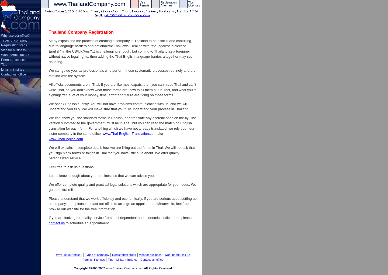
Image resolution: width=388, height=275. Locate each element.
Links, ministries (12, 69)
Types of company (14, 40)
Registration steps (14, 45)
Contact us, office (13, 74)
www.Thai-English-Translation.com (130, 134)
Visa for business (13, 50)
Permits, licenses (13, 60)
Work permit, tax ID (15, 55)
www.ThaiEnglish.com (66, 139)
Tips (4, 65)
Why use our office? (15, 35)
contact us (57, 223)
